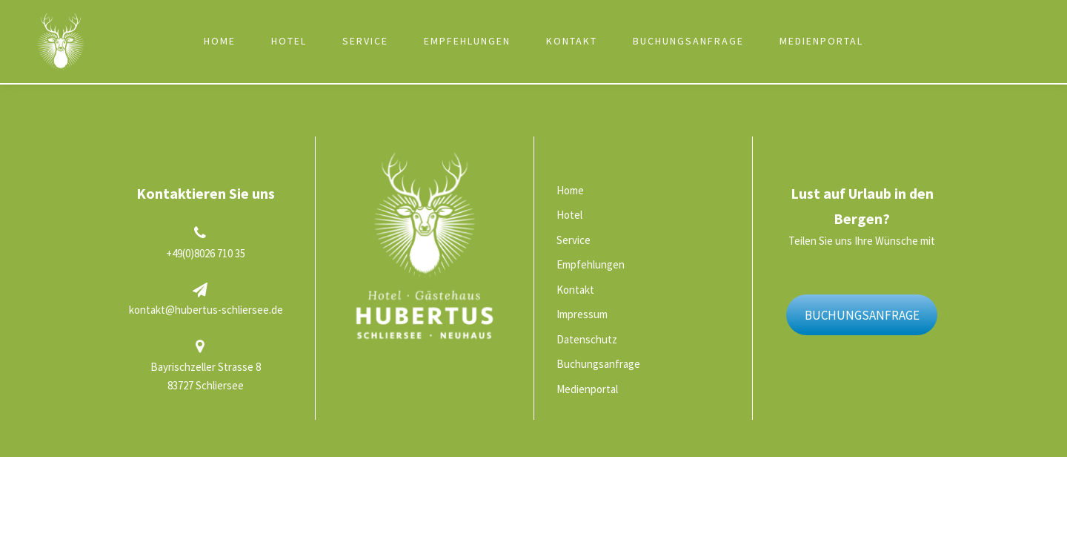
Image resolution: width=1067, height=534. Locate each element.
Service (365, 40)
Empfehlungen (467, 40)
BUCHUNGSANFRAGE (862, 315)
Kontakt (571, 40)
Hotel (289, 40)
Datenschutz (586, 339)
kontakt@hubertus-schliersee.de (206, 310)
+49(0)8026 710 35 (205, 253)
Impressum (582, 314)
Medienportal (821, 40)
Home (220, 40)
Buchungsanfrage (688, 40)
